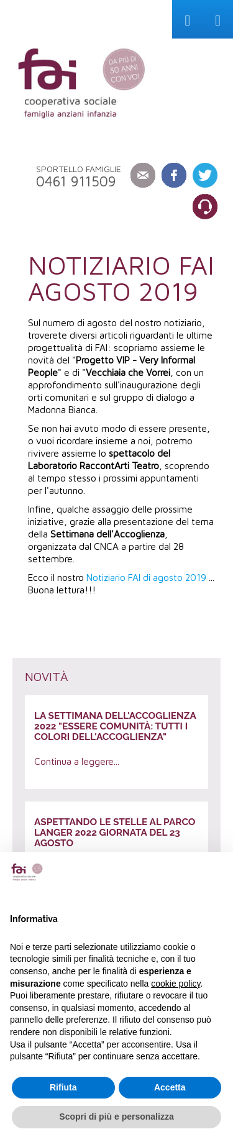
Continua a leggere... (76, 761)
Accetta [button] (170, 1087)
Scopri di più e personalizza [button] (116, 1116)
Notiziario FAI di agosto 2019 (146, 577)
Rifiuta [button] (63, 1087)
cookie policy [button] (175, 984)
